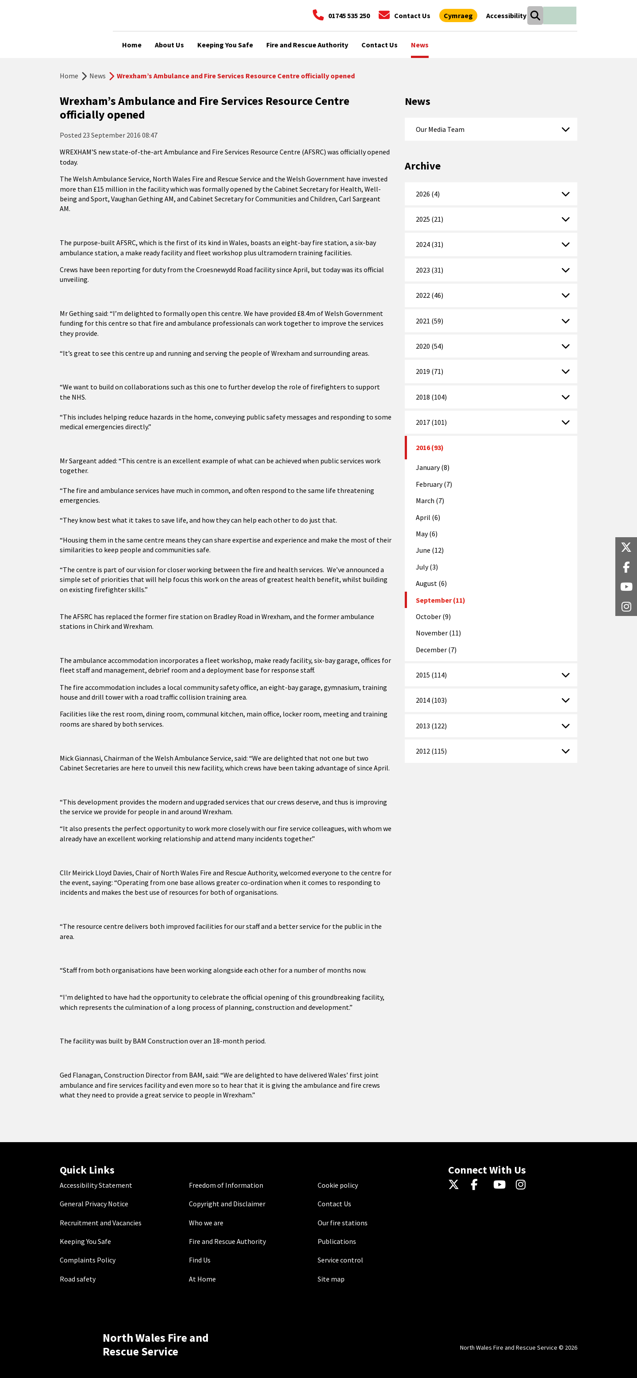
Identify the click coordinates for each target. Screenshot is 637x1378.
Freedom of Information (226, 1185)
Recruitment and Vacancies (101, 1222)
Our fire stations (343, 1222)
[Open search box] (535, 15)
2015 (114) (431, 674)
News (97, 75)
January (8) (432, 467)
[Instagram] (523, 1185)
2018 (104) (431, 397)
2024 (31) (429, 244)
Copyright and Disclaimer (227, 1203)
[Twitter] (456, 1185)
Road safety (78, 1278)
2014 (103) (431, 700)
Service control (340, 1259)
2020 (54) (429, 346)
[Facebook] (478, 1185)
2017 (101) (431, 422)
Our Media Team (440, 129)
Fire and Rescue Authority (227, 1241)
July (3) (427, 566)
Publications (337, 1241)
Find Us (200, 1259)
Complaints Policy (87, 1259)
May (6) (426, 533)
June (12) (430, 550)
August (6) (431, 583)
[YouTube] (501, 1185)
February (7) (434, 484)
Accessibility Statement (96, 1185)
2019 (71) (429, 371)
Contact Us (334, 1203)
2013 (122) (431, 725)
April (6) (428, 517)
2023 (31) (429, 270)
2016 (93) (430, 447)
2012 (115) (431, 751)
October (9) (433, 616)
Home (69, 75)
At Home (202, 1278)
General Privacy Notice (94, 1203)
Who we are (206, 1222)
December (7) (436, 649)
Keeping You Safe (85, 1241)
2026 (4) (428, 193)
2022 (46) (429, 295)
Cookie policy (338, 1185)
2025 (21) (429, 219)
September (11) (440, 600)
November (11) (438, 632)
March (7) (430, 500)
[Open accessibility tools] (506, 15)
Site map (331, 1278)
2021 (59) (429, 320)
